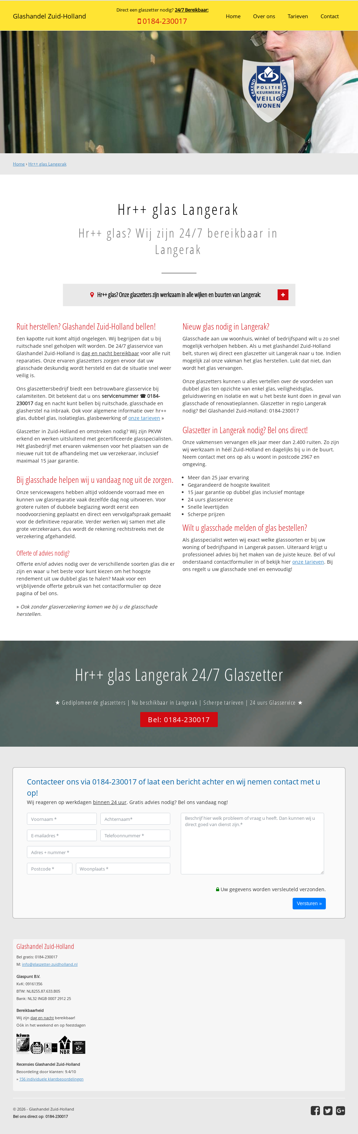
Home (19, 164)
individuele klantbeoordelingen (51, 1079)
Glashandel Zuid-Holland (49, 16)
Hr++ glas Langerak (47, 164)
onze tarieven (144, 418)
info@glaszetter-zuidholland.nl (50, 964)
